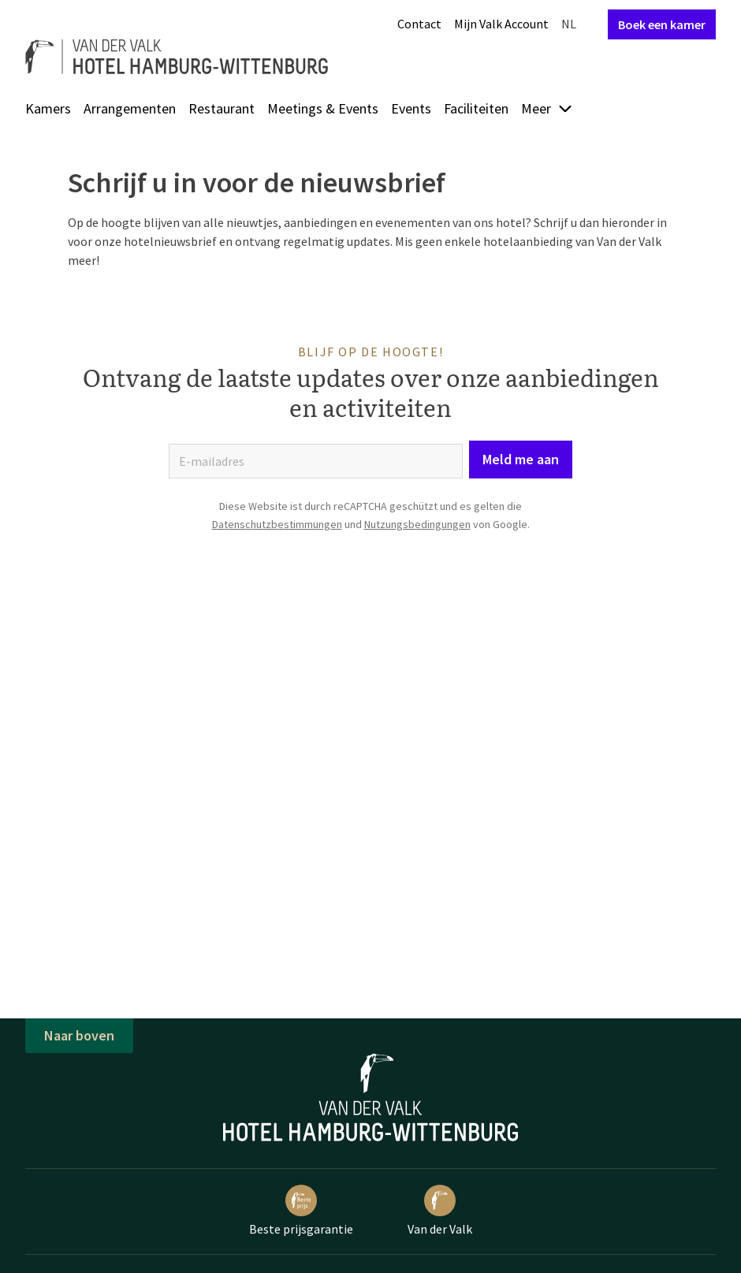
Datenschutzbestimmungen (277, 524)
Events (411, 108)
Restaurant (221, 108)
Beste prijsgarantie (301, 1211)
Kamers (48, 108)
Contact (419, 24)
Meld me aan (520, 459)
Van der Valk (440, 1211)
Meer (547, 108)
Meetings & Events (322, 108)
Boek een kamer (662, 24)
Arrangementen (130, 108)
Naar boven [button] (79, 1035)
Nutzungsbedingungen (417, 524)
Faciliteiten (476, 108)
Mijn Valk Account (501, 24)
